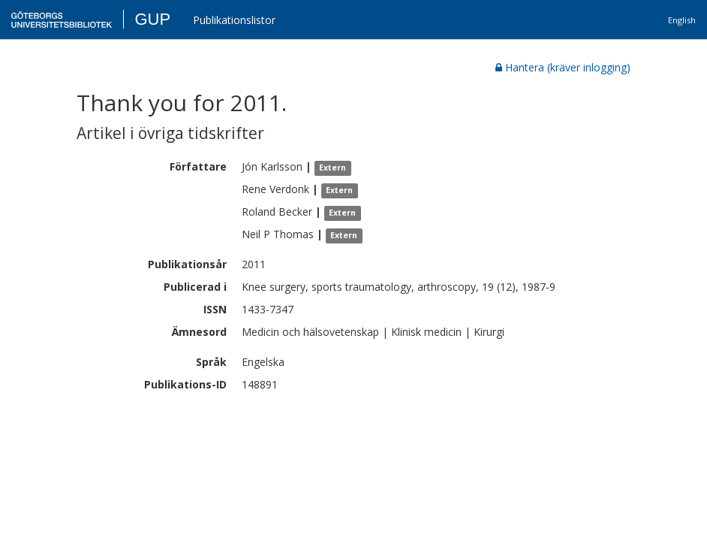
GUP (152, 19)
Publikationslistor (234, 20)
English (682, 20)
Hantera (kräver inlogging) (562, 67)
